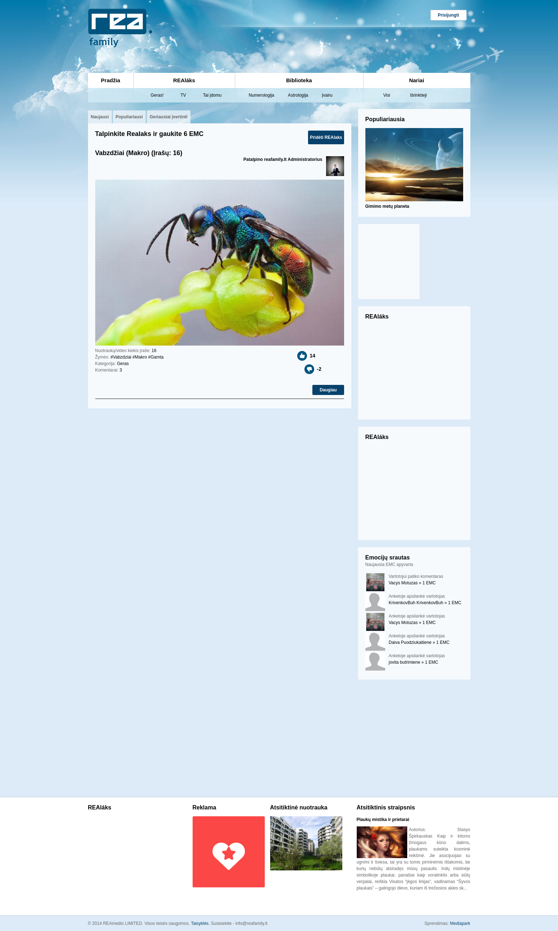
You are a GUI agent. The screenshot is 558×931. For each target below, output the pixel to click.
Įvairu (327, 95)
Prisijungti (448, 15)
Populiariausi (129, 116)
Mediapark (460, 923)
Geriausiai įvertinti (169, 116)
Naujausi (100, 116)
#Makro (139, 357)
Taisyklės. (201, 923)
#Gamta (156, 357)
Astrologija (298, 95)
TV (183, 95)
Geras (123, 363)
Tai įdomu (212, 95)
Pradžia (110, 80)
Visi (386, 95)
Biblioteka (299, 80)
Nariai (416, 80)
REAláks (184, 80)
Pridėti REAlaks (326, 137)
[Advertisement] (246, 31)
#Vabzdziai (120, 357)
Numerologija (261, 95)
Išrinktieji (418, 95)
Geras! (157, 95)
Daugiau (328, 389)
